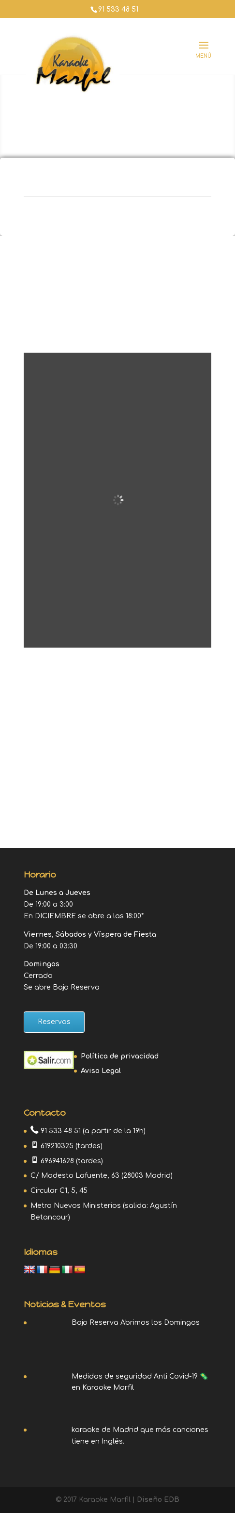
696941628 (57, 1161)
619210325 (57, 1146)
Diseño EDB (158, 1499)
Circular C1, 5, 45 (59, 1190)
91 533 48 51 (118, 9)
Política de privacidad (120, 1056)
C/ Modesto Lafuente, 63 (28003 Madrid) (101, 1175)
